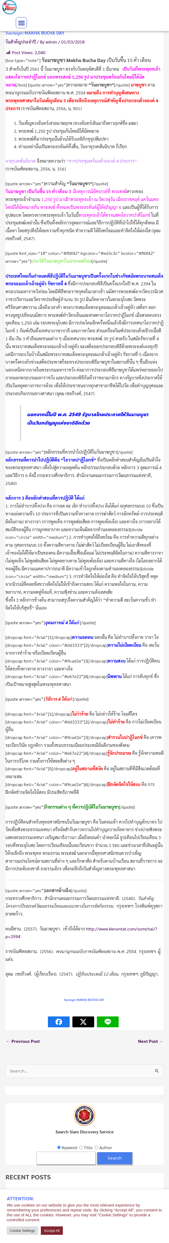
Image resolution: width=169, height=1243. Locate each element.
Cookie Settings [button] (22, 1231)
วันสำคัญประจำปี (20, 42)
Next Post (150, 1041)
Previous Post (23, 1041)
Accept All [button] (52, 1231)
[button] (21, 22)
